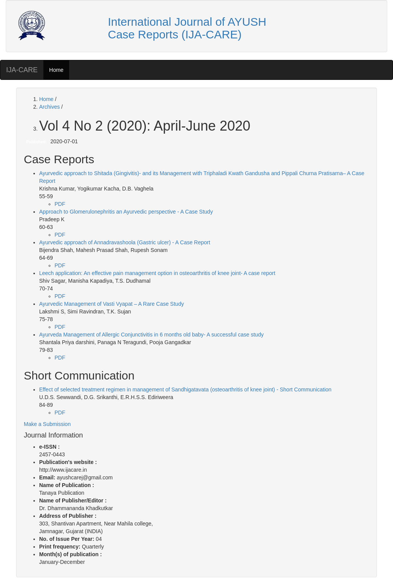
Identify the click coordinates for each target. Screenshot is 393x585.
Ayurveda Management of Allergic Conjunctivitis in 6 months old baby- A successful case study (151, 334)
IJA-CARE (22, 70)
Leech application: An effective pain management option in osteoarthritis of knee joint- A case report (157, 273)
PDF (59, 204)
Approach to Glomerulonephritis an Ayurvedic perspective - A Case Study (126, 212)
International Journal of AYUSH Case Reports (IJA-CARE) (187, 28)
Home (56, 70)
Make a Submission (47, 424)
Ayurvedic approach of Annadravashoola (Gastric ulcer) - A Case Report (124, 242)
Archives (50, 107)
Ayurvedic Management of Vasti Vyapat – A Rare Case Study (111, 304)
